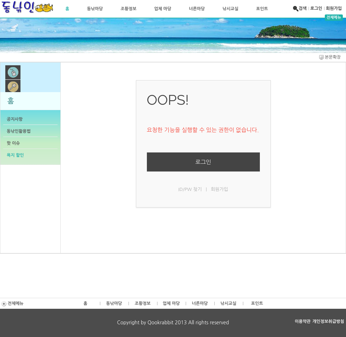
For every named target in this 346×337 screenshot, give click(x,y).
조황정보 (128, 9)
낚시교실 (230, 9)
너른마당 (197, 9)
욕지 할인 (15, 155)
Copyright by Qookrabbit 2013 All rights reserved (173, 322)
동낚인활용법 (19, 131)
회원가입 (334, 8)
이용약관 (303, 321)
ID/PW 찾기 (190, 189)
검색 (300, 8)
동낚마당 (95, 9)
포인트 (262, 9)
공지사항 (15, 119)
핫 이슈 (13, 143)
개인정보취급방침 (328, 321)
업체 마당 (162, 9)
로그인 (316, 8)
